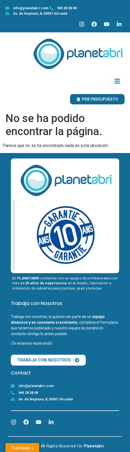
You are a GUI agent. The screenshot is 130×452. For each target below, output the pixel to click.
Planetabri (94, 446)
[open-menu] (117, 82)
